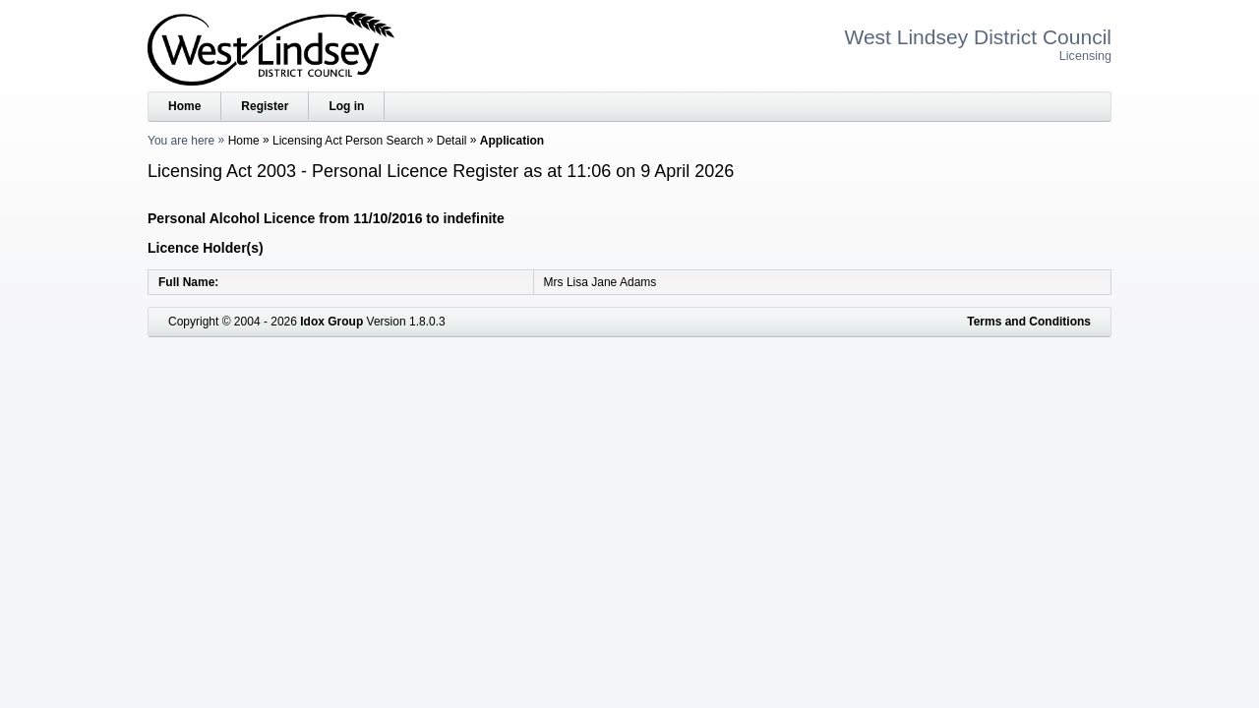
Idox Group (331, 321)
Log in (346, 106)
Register (264, 106)
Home (184, 106)
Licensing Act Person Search (347, 141)
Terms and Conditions (1029, 321)
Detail (452, 141)
